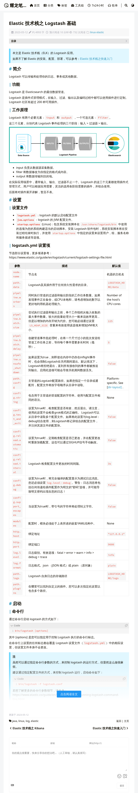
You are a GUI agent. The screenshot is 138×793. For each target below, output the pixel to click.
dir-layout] (115, 387)
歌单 (113, 5)
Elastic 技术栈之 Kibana (26, 727)
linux (93, 32)
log (27, 720)
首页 (35, 5)
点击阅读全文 (69, 693)
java (14, 720)
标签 (62, 5)
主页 (126, 720)
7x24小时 (96, 5)
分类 (48, 5)
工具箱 (77, 5)
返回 (118, 720)
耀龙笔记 (15, 5)
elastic (100, 32)
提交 (122, 784)
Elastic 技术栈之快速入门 (96, 59)
